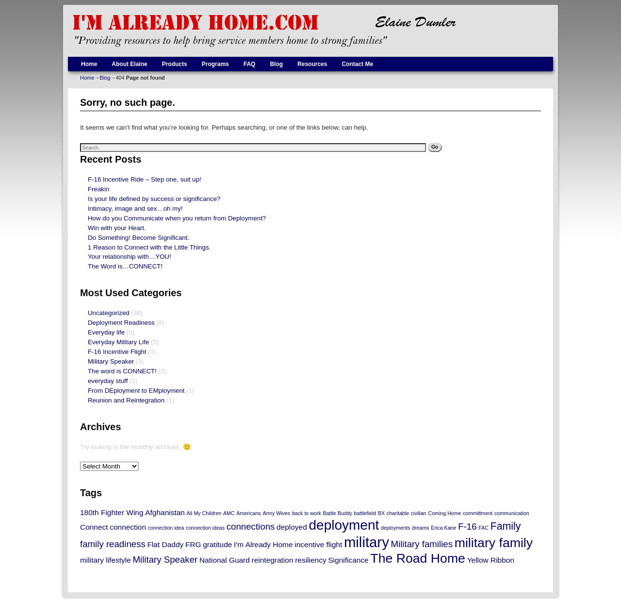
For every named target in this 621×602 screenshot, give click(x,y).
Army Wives (276, 513)
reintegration (273, 560)
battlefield (365, 513)
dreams (420, 528)
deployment (344, 525)
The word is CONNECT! (122, 371)
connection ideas (205, 528)
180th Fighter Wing (112, 512)
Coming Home (444, 513)
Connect (94, 527)
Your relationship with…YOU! (129, 256)
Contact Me (357, 64)
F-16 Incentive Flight (117, 351)
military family (494, 542)
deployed (292, 527)
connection (128, 527)
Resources (312, 64)
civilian (418, 513)
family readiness (113, 544)
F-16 (467, 526)
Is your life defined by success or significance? (154, 198)
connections (251, 526)
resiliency (310, 560)
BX (381, 513)
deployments (395, 528)
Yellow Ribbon (490, 560)
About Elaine (129, 64)
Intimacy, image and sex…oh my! (135, 208)
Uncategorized (109, 313)
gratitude (217, 544)
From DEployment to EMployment (136, 390)
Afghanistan (165, 512)
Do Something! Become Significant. (138, 237)
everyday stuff (108, 381)
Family (505, 526)
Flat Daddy (165, 544)
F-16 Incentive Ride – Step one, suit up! (144, 179)
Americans (248, 513)
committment (477, 513)
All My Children (204, 513)
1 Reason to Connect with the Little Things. (149, 247)
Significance (348, 560)
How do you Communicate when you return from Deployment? (177, 218)
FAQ (250, 64)
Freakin (98, 189)
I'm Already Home (263, 544)
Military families (422, 544)
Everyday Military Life (118, 342)
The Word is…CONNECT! (125, 266)
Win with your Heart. (117, 228)
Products (174, 64)
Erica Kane (443, 528)
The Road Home (417, 558)
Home (89, 64)
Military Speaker (111, 361)
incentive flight (318, 544)
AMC (229, 513)
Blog (276, 64)
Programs (215, 64)
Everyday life (106, 332)
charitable (398, 513)
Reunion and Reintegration (126, 400)
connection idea (166, 528)
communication (511, 513)
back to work (306, 513)
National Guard (224, 560)
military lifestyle (105, 560)
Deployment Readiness (121, 322)
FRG (193, 544)
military (366, 542)
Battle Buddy (337, 513)
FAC (483, 528)
